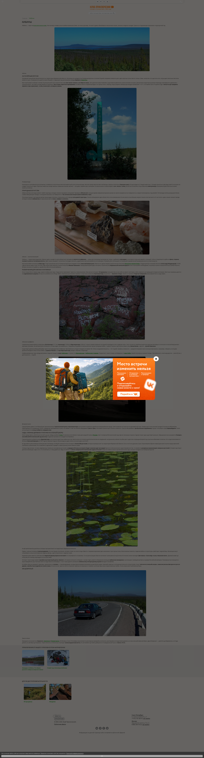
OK (102, 756)
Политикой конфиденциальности (74, 753)
